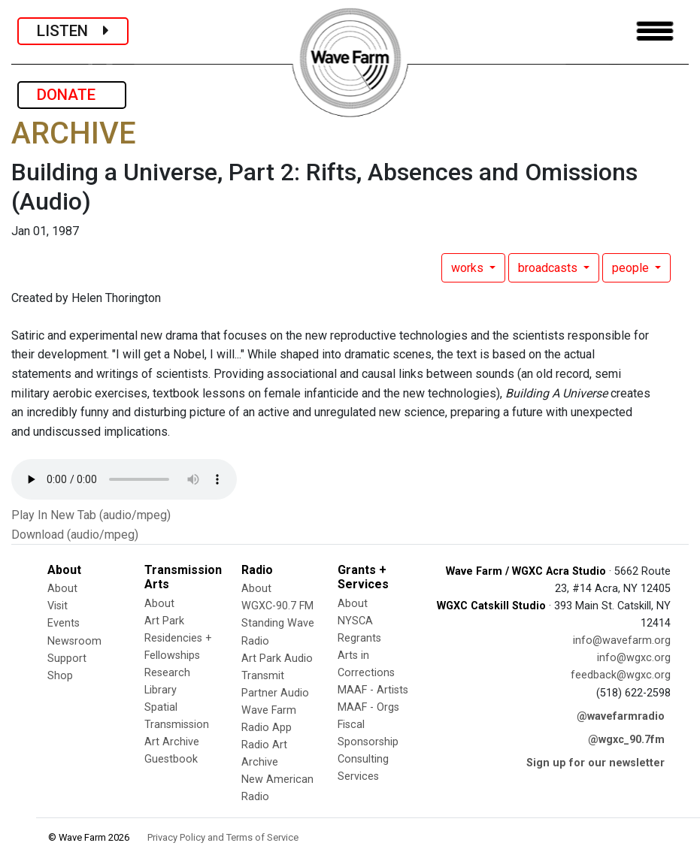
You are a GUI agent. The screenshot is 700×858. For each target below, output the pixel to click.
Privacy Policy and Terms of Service (222, 837)
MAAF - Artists (373, 690)
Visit (57, 606)
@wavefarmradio (621, 716)
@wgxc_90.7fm (626, 739)
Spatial (160, 707)
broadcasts (549, 268)
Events (63, 623)
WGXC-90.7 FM (277, 606)
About (62, 588)
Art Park (164, 621)
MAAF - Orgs (368, 707)
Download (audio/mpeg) (74, 534)
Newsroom (74, 641)
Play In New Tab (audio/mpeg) (91, 515)
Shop (60, 675)
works (468, 268)
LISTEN (73, 31)
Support (66, 658)
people (632, 268)
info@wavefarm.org (622, 640)
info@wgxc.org (634, 657)
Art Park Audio (277, 658)
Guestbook (171, 759)
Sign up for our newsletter (595, 763)
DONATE (72, 95)
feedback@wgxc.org (621, 675)
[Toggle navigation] (655, 31)
